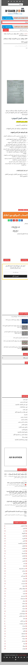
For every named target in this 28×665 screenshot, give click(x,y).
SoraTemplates (11, 658)
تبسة (23, 581)
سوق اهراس (21, 616)
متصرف (24, 417)
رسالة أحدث (23, 262)
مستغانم (20, 33)
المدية (22, 554)
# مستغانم (19, 209)
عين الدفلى (21, 624)
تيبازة (23, 596)
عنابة (23, 621)
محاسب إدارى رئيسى (21, 425)
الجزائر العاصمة (20, 546)
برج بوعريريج (21, 571)
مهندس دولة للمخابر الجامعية (19, 442)
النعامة (22, 559)
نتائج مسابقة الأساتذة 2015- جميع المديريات (18, 319)
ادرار (23, 534)
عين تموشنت (21, 626)
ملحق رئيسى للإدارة (21, 430)
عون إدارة (24, 402)
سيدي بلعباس (21, 619)
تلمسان (22, 584)
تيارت (22, 594)
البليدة (22, 539)
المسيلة (22, 556)
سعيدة (22, 611)
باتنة (23, 566)
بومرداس (22, 579)
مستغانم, (15, 46)
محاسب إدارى (23, 422)
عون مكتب (23, 412)
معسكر (22, 644)
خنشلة (22, 606)
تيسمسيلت (21, 601)
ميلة (23, 646)
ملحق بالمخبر (23, 427)
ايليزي (22, 564)
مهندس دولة (23, 440)
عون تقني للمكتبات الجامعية (20, 407)
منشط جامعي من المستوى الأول (19, 437)
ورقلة (22, 649)
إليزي (22, 531)
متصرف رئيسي (22, 420)
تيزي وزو (22, 599)
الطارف (22, 551)
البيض (22, 544)
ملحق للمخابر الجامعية (21, 435)
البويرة (22, 541)
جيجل (22, 604)
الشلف (22, 549)
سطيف (22, 609)
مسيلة (22, 641)
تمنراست (22, 586)
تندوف (22, 589)
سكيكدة (22, 614)
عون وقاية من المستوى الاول (20, 415)
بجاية (23, 569)
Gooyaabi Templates (20, 658)
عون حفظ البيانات (22, 410)
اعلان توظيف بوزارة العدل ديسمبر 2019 (12, 322)
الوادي (22, 561)
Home (25, 33)
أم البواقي (21, 529)
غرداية (22, 629)
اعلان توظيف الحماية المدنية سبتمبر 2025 (15, 486)
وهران (22, 651)
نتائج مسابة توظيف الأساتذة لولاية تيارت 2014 (11, 344)
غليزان (22, 631)
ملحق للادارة (23, 432)
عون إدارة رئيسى (22, 405)
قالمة (22, 634)
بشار (23, 576)
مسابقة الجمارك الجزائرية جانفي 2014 (19, 340)
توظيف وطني (21, 591)
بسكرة (22, 574)
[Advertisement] (14, 65)
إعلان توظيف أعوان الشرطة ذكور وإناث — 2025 (14, 477)
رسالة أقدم (5, 262)
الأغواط (22, 536)
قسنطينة (22, 636)
